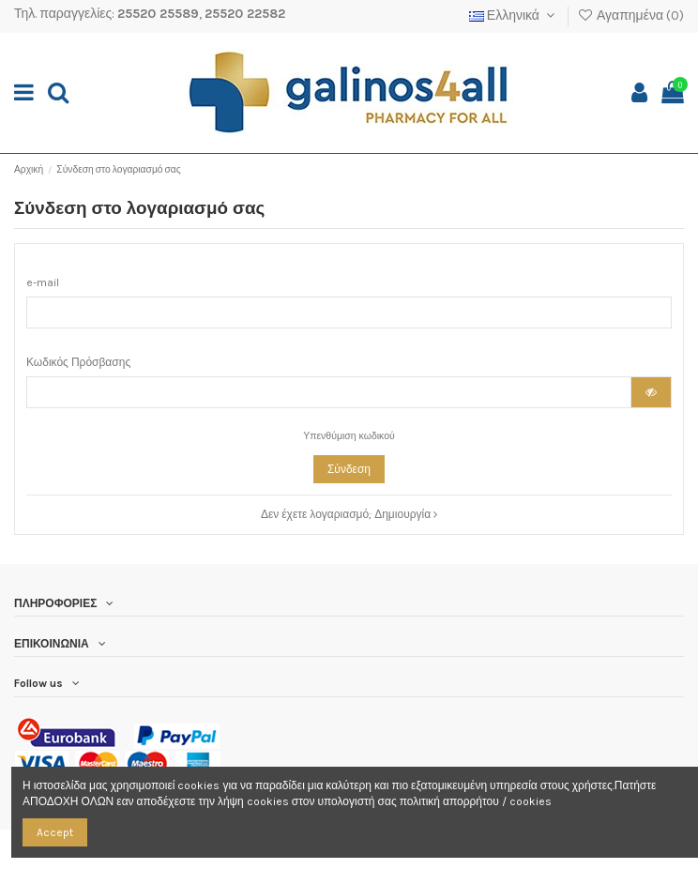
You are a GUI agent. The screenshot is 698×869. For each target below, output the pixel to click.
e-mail (42, 282)
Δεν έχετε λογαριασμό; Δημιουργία (349, 514)
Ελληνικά (514, 15)
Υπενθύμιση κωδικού (349, 436)
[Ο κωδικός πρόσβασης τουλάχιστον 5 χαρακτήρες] (328, 392)
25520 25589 (158, 14)
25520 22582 (245, 14)
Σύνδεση (349, 469)
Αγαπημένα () (630, 15)
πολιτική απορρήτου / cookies (476, 801)
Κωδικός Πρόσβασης (78, 362)
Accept (55, 832)
